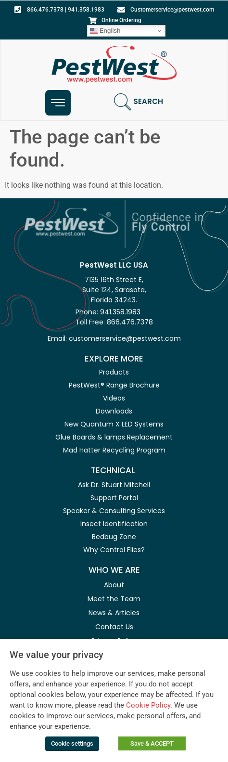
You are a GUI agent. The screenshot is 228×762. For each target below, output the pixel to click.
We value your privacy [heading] (56, 654)
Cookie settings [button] (72, 743)
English (105, 31)
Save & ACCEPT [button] (152, 743)
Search (148, 101)
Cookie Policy (148, 705)
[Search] (122, 102)
